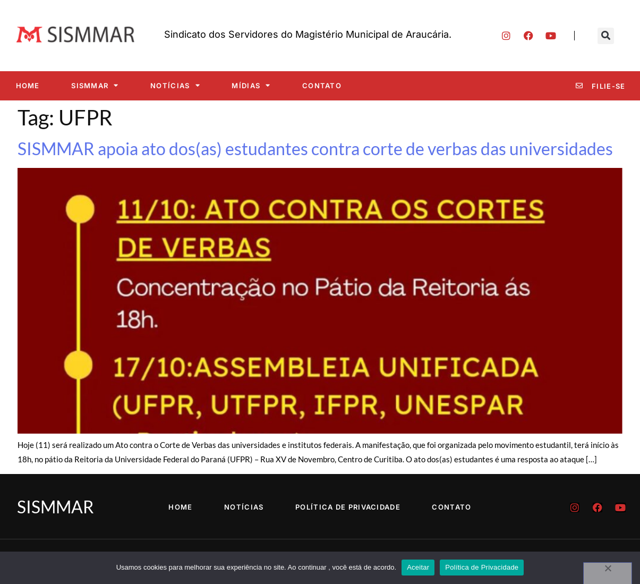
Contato (322, 85)
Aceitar (418, 567)
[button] (606, 36)
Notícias (175, 85)
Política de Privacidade (347, 507)
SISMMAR (94, 85)
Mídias (251, 85)
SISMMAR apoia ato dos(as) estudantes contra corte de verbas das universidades (315, 148)
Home (28, 85)
